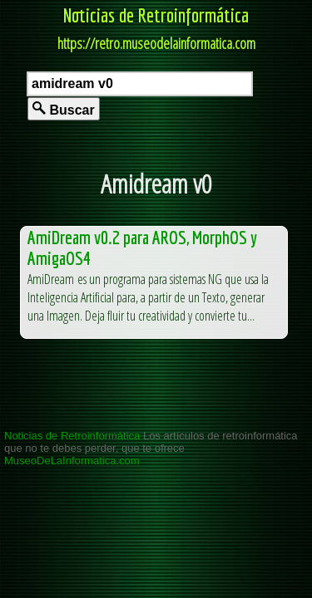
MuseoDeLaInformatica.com (72, 460)
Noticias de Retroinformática (156, 15)
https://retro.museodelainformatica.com (156, 43)
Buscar (63, 109)
